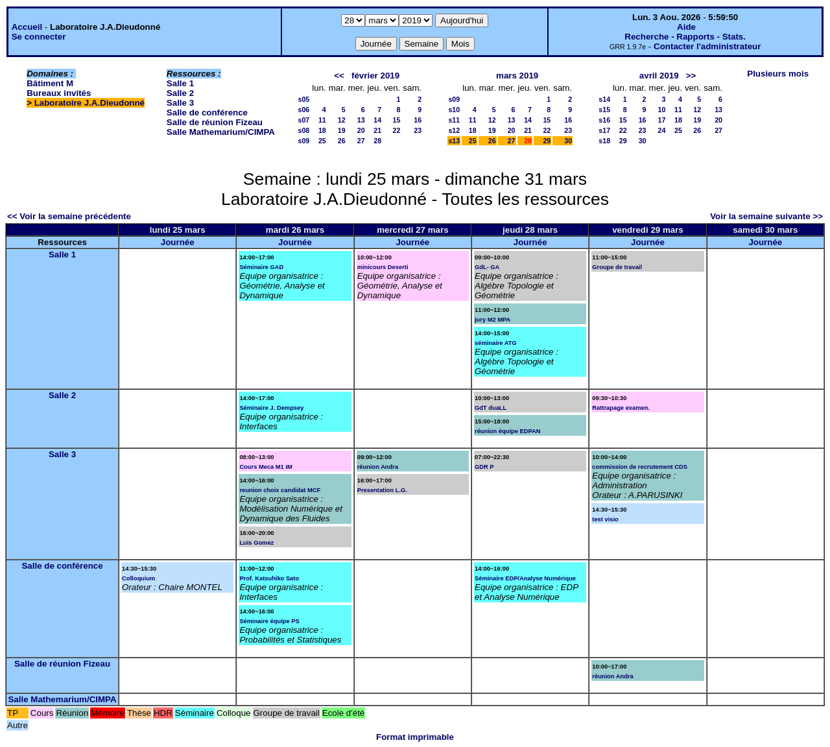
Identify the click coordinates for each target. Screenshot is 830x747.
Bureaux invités (59, 93)
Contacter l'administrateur (707, 46)
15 (396, 120)
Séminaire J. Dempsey (271, 408)
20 (361, 130)
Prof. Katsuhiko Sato (269, 578)
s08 (303, 130)
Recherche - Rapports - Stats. (685, 37)
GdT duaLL (490, 408)
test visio (605, 519)
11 (322, 120)
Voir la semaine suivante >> (766, 216)
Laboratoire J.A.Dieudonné (89, 103)
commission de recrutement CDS (639, 467)
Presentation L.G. (382, 490)
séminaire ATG (496, 343)
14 (377, 120)
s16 (604, 120)
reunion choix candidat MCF (279, 490)
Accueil (27, 27)
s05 (303, 99)
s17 (604, 130)
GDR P (484, 467)
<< (339, 75)
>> (691, 75)
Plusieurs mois (778, 73)
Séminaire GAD (261, 267)
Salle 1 (180, 83)
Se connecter (39, 37)
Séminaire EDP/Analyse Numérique (525, 578)
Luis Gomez (256, 543)
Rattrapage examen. (621, 408)
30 (568, 141)
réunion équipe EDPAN (507, 431)
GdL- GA (487, 267)
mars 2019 (517, 75)
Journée (178, 242)
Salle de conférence (207, 112)
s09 (303, 141)
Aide (686, 27)
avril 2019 (659, 75)
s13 (454, 141)
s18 (604, 141)
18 (322, 130)
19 (342, 130)
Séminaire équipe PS (269, 621)
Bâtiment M (50, 83)
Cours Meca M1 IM (265, 467)
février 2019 (375, 75)
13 (361, 120)
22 (396, 130)
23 (417, 130)
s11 (454, 120)
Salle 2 (180, 93)
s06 (303, 109)
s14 (604, 99)
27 (361, 141)
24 (662, 130)
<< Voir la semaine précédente (69, 216)
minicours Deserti (383, 267)
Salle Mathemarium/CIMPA (221, 132)
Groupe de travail (617, 267)
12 (342, 120)
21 (377, 130)
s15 (604, 109)
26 (342, 141)
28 (377, 141)
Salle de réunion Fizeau (215, 122)
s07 (303, 120)
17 (662, 120)
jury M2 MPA (492, 319)
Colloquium (138, 578)
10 (662, 109)
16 (417, 120)
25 (322, 141)
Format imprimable (415, 737)
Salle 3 (180, 103)
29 (547, 141)
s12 (454, 130)
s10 (454, 109)
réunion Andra (377, 467)
